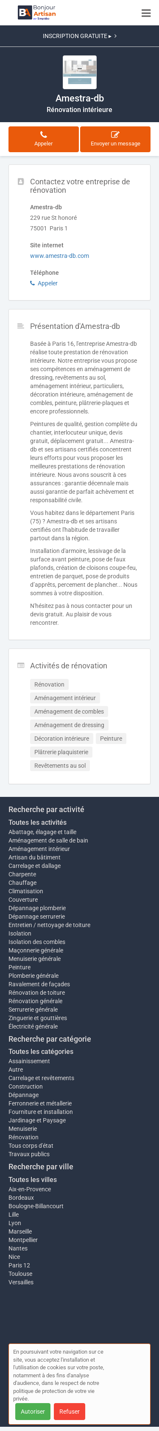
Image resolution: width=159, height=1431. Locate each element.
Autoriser (33, 1411)
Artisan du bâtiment (34, 857)
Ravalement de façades (39, 984)
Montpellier (23, 1240)
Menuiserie (22, 1128)
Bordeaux (21, 1197)
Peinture (19, 967)
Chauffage (22, 882)
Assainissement (29, 1061)
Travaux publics (29, 1154)
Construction (25, 1086)
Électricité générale (33, 1026)
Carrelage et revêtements (41, 1078)
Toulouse (20, 1273)
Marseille (20, 1231)
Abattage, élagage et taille (42, 832)
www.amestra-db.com (59, 255)
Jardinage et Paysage (37, 1120)
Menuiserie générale (34, 958)
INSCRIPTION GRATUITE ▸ (80, 36)
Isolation (19, 933)
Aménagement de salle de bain (48, 840)
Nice (14, 1256)
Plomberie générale (33, 975)
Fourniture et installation (40, 1111)
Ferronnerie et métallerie (40, 1103)
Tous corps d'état (30, 1145)
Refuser (69, 1411)
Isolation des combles (36, 941)
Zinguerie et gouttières (37, 1018)
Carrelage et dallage (34, 865)
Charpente (22, 874)
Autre (15, 1069)
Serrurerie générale (33, 1009)
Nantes (18, 1248)
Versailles (20, 1282)
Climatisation (25, 891)
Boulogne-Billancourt (36, 1206)
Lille (13, 1214)
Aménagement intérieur (39, 848)
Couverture (23, 899)
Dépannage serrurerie (36, 916)
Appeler (44, 283)
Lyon (14, 1223)
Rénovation (23, 1137)
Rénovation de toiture (36, 992)
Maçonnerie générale (35, 950)
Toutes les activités (37, 822)
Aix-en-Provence (29, 1189)
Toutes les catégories (40, 1052)
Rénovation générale (35, 1001)
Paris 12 (19, 1265)
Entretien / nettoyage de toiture (49, 925)
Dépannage (23, 1095)
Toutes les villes (32, 1180)
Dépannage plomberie (37, 908)
